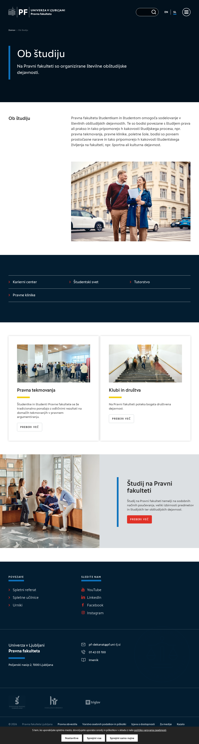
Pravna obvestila (67, 724)
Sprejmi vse (94, 738)
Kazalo (181, 724)
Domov (12, 30)
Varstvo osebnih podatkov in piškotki (104, 724)
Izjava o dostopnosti (143, 724)
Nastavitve (71, 738)
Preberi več (29, 427)
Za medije (166, 724)
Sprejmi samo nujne (122, 738)
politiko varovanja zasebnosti (150, 730)
